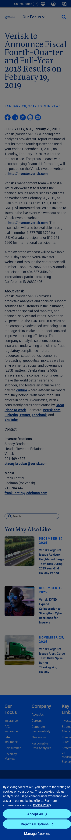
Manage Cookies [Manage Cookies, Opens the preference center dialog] (37, 833)
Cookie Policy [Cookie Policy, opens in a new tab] (42, 805)
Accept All (35, 814)
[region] (35, 809)
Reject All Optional (35, 824)
